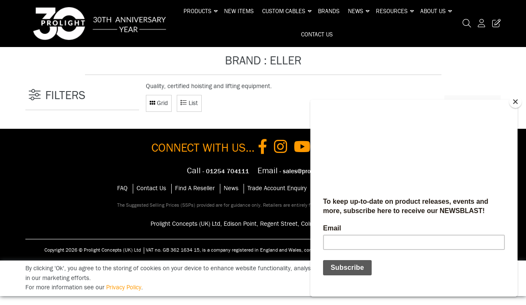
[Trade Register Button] (495, 23)
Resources (392, 11)
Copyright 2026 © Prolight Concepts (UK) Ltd (92, 250)
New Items (239, 11)
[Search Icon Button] (466, 23)
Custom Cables (283, 11)
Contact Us (317, 34)
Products (197, 11)
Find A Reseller (195, 188)
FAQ (122, 188)
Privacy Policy (123, 287)
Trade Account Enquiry (277, 188)
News (355, 11)
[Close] (515, 101)
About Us (433, 11)
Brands (329, 11)
